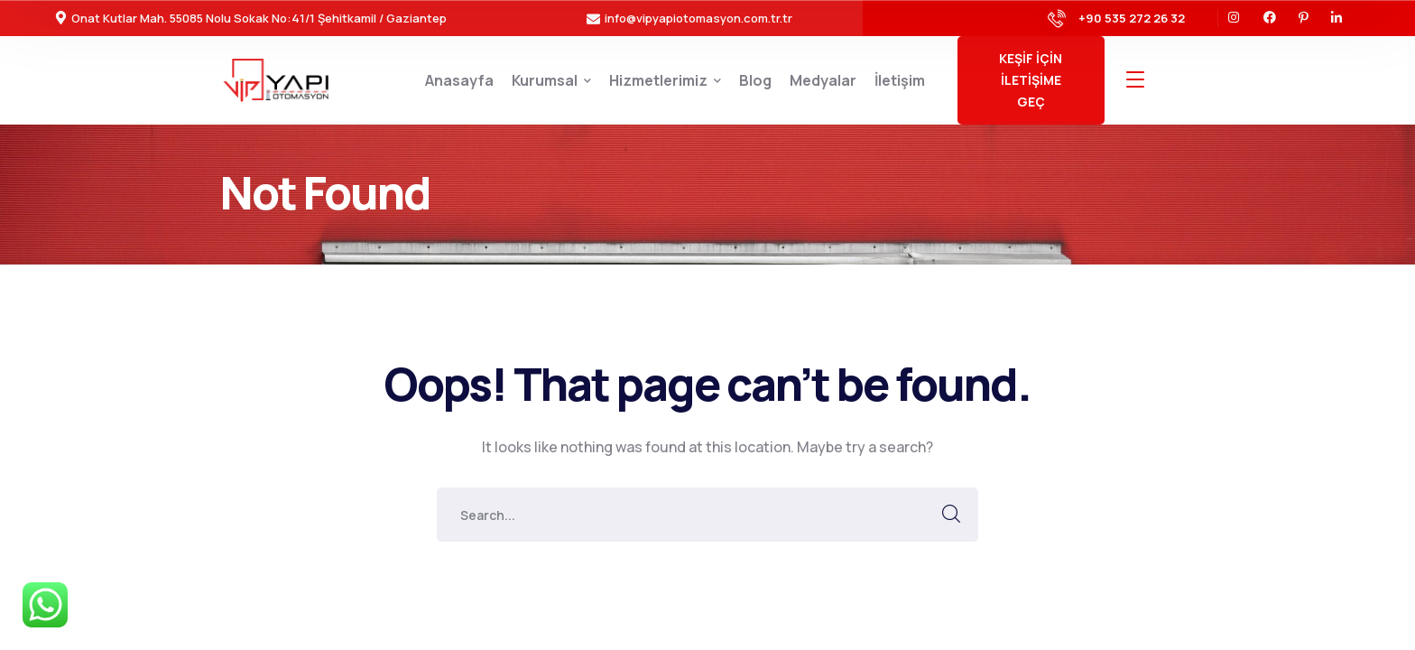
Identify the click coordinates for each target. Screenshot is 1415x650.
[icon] (1234, 18)
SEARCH (951, 514)
